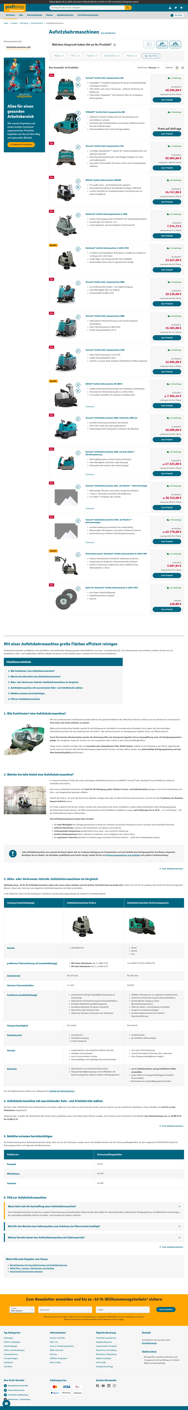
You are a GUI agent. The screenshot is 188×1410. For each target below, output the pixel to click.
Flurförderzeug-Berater (106, 1338)
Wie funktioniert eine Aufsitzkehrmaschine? (33, 671)
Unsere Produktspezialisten (62, 1346)
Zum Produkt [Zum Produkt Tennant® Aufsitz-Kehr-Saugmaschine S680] (167, 303)
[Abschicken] (166, 1309)
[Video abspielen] (78, 85)
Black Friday (55, 1362)
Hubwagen (8, 1338)
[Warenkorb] (181, 8)
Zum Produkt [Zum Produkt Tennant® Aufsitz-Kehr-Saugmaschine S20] (167, 100)
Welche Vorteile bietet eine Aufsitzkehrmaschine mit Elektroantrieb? (46, 1237)
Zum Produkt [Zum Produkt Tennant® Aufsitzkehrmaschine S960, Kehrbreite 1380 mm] (167, 439)
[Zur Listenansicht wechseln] (177, 67)
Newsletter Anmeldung (106, 1350)
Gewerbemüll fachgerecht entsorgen (26, 1271)
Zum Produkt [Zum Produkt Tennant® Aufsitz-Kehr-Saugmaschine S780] (167, 371)
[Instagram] (114, 1386)
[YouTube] (103, 1386)
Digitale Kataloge (103, 1358)
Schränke (8, 1366)
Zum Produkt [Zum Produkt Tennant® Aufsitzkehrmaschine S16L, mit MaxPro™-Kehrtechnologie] (167, 507)
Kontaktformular (149, 1343)
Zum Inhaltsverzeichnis (171, 868)
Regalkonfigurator (104, 1342)
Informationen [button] (58, 1332)
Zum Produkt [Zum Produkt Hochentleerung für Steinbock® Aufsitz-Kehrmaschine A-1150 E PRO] (167, 575)
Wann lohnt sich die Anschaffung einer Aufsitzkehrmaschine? (42, 1206)
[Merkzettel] (176, 8)
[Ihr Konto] (170, 8)
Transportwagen (11, 1358)
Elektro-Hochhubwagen (14, 1350)
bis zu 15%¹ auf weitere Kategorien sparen (120, 2)
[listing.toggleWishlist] (78, 79)
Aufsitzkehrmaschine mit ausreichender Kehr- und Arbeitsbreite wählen (47, 687)
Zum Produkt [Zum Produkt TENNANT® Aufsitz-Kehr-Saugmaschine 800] (167, 134)
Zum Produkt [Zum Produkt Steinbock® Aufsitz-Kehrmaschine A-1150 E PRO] (167, 270)
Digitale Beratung (106, 1332)
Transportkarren (11, 1354)
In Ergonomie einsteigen (21, 144)
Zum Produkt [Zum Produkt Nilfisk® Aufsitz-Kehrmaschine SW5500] (167, 202)
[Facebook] (97, 1386)
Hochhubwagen (11, 1346)
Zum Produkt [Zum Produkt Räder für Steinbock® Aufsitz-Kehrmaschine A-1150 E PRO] (167, 609)
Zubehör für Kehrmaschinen (61, 1091)
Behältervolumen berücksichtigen (28, 693)
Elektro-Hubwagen (12, 1342)
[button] (114, 44)
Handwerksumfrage (104, 1366)
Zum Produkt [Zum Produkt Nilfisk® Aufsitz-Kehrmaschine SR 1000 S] (167, 405)
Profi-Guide (101, 1362)
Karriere (53, 1354)
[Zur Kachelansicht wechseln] (182, 67)
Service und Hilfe (57, 1338)
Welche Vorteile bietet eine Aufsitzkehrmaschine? (36, 676)
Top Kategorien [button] (12, 1332)
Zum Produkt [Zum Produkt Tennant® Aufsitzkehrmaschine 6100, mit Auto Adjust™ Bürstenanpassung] (167, 473)
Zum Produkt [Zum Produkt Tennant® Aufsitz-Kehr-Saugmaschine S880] (167, 337)
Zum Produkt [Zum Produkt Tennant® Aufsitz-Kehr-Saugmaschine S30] (167, 168)
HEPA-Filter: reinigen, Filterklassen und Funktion (32, 1268)
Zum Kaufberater (108, 33)
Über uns (54, 1342)
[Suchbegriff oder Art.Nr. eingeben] (87, 7)
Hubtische (8, 1362)
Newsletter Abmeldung (106, 1354)
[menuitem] (170, 8)
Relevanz (154, 67)
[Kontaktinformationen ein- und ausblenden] (6, 1403)
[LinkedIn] (108, 1386)
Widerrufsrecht (56, 1350)
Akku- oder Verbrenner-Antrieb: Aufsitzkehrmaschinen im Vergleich (44, 682)
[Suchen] (128, 7)
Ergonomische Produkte (106, 1346)
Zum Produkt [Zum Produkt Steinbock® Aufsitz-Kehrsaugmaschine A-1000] (167, 236)
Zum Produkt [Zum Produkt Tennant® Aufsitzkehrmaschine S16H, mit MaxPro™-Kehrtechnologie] (167, 541)
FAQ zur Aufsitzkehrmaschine (25, 699)
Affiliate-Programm (58, 1358)
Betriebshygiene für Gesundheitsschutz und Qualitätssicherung (38, 1265)
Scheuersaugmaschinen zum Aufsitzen (123, 855)
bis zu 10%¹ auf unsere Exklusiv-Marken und (82, 2)
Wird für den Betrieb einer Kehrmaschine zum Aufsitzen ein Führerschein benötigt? (54, 1226)
